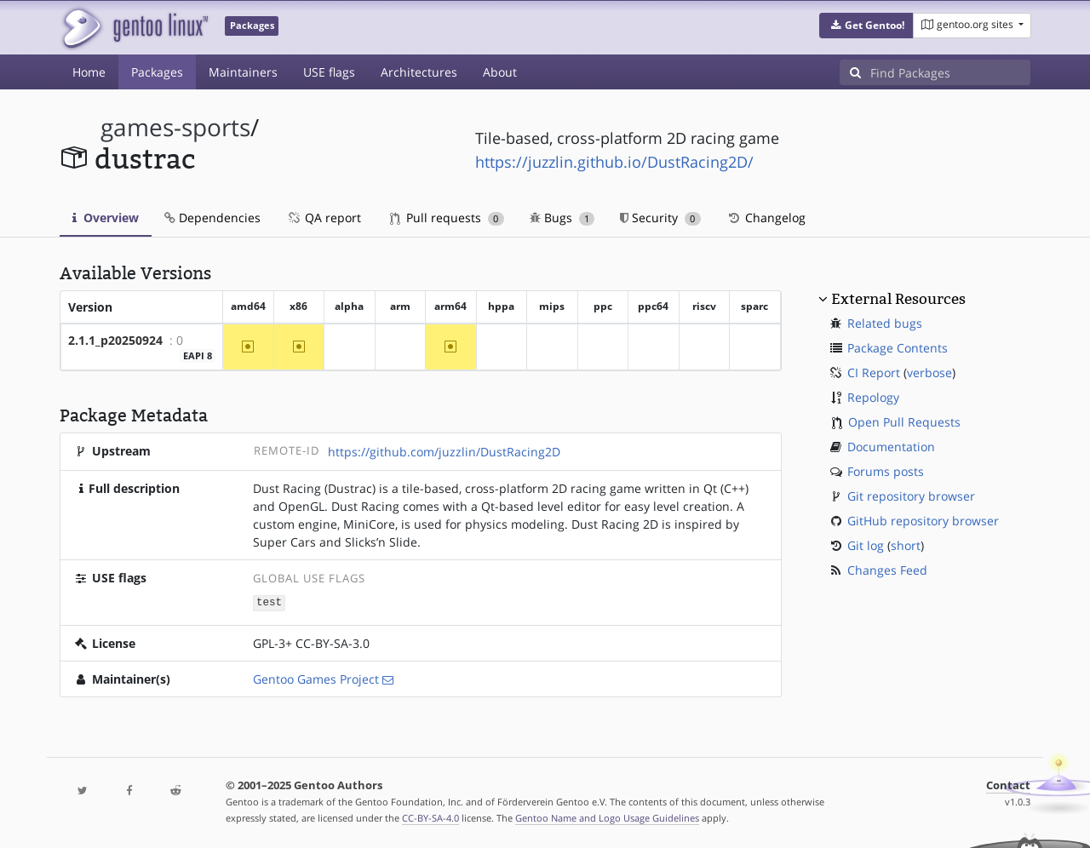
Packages (157, 72)
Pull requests (447, 217)
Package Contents (897, 348)
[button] (866, 25)
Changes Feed (887, 570)
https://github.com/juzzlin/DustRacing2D (444, 452)
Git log (865, 545)
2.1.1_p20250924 (115, 340)
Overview (105, 217)
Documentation (891, 446)
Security (660, 217)
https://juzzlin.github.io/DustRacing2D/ (614, 162)
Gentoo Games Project (316, 678)
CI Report (873, 372)
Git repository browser (911, 496)
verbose (929, 372)
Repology (873, 397)
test (269, 602)
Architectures (419, 72)
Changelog (766, 217)
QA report (323, 217)
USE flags (329, 72)
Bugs (562, 217)
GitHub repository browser (923, 521)
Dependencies (212, 217)
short (906, 545)
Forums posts (885, 471)
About (500, 72)
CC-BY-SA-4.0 (430, 817)
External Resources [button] (898, 298)
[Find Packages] (950, 72)
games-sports (175, 127)
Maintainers (243, 72)
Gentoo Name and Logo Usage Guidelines (607, 817)
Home (89, 72)
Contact (1008, 784)
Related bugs (884, 323)
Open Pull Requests (904, 422)
